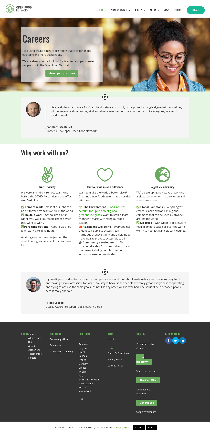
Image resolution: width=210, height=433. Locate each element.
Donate (196, 10)
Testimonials (35, 353)
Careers (32, 357)
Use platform (142, 359)
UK (80, 395)
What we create (119, 10)
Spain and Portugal (89, 379)
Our (30, 341)
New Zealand (86, 383)
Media (153, 10)
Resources (55, 345)
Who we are (34, 338)
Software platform (59, 339)
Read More (122, 427)
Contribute (146, 402)
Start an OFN (148, 380)
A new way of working (61, 351)
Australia (83, 344)
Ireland (82, 371)
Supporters (34, 349)
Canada (83, 355)
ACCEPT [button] (139, 427)
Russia (82, 387)
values (31, 345)
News (166, 10)
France (82, 359)
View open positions (62, 73)
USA (81, 399)
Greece (82, 367)
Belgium (83, 348)
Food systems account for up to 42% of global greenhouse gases (102, 211)
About (99, 10)
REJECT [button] (151, 427)
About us (33, 334)
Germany (83, 363)
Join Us (139, 10)
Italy (81, 375)
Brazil (82, 351)
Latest (110, 339)
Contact (178, 10)
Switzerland (85, 391)
